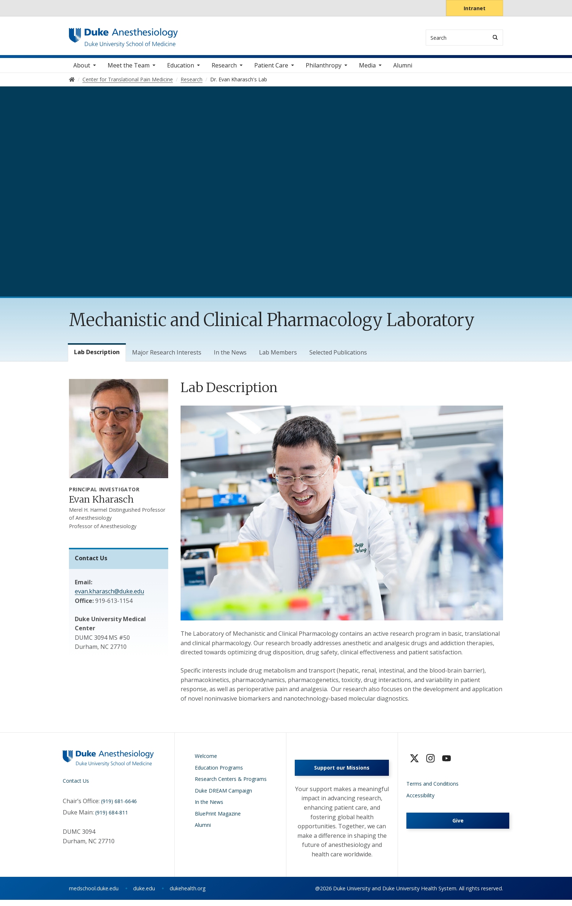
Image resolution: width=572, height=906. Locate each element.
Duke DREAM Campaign (223, 794)
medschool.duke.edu (94, 894)
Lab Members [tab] (278, 357)
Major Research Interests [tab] (166, 357)
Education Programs (219, 771)
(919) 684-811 (111, 816)
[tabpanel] (342, 545)
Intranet (475, 8)
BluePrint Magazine (218, 817)
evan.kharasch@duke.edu (109, 596)
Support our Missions (342, 774)
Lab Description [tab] (97, 356)
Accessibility (420, 799)
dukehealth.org (188, 894)
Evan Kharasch (101, 504)
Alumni (402, 69)
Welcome (206, 760)
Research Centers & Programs (231, 783)
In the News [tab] (230, 357)
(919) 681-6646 (119, 805)
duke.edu (144, 894)
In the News (209, 806)
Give (458, 824)
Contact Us (76, 785)
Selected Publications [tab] (338, 357)
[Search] (495, 37)
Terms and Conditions (432, 788)
